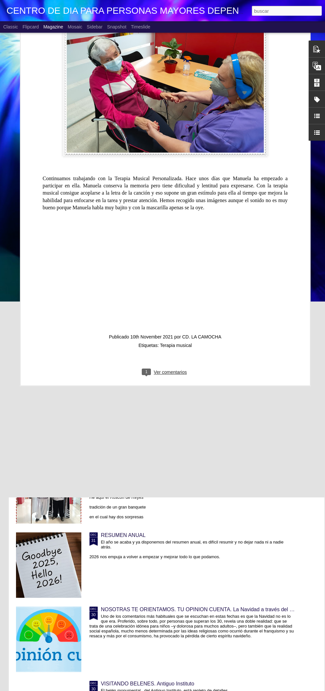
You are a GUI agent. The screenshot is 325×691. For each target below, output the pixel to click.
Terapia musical (176, 246)
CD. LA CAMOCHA (201, 237)
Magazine (53, 26)
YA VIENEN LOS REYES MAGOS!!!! (143, 461)
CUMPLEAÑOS (119, 312)
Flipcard (31, 26)
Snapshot (116, 26)
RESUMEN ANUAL (123, 535)
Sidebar (95, 26)
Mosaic (75, 26)
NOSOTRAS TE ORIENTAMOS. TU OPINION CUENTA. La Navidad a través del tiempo (203, 609)
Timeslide (140, 26)
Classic (10, 26)
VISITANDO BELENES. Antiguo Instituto (147, 683)
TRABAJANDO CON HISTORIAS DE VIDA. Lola (157, 386)
